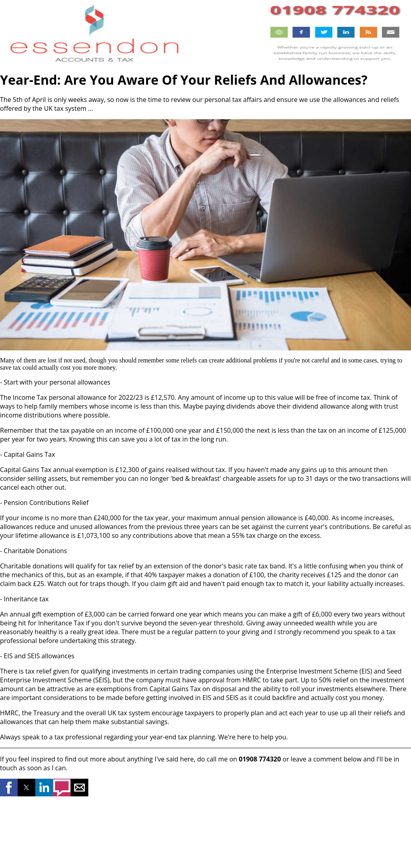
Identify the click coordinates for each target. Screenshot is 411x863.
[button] (9, 787)
